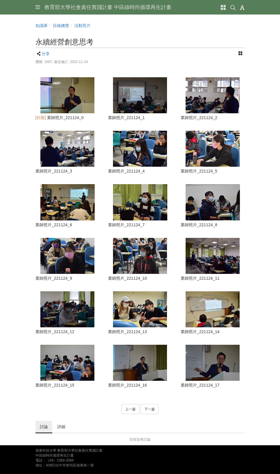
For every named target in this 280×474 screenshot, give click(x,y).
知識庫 (41, 25)
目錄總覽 (61, 25)
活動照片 (82, 25)
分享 (46, 53)
